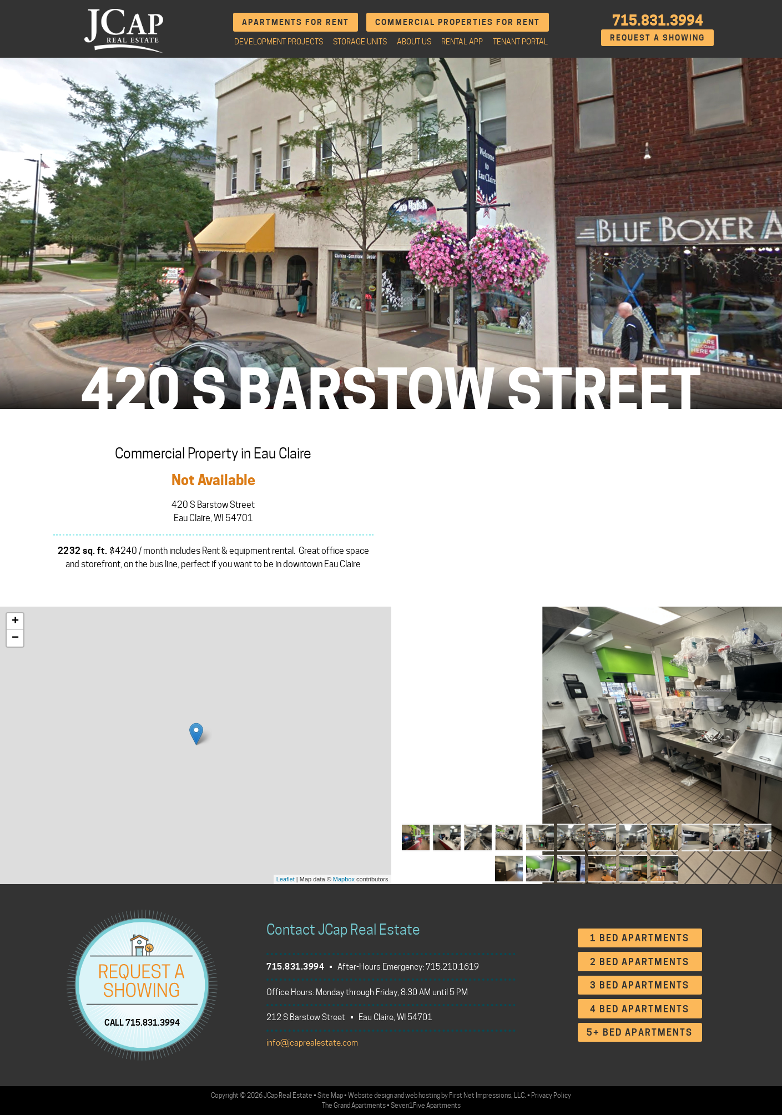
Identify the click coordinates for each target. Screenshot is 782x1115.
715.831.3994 (657, 20)
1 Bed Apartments (639, 938)
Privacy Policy (551, 1095)
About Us (414, 41)
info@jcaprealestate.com (312, 1043)
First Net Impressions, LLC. (487, 1095)
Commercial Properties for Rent (457, 22)
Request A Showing (657, 37)
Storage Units (360, 41)
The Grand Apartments (354, 1105)
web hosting (422, 1095)
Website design (370, 1095)
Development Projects (278, 41)
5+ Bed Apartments (640, 1032)
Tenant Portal (520, 41)
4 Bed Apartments (639, 1009)
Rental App (462, 41)
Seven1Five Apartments (426, 1105)
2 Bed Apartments (639, 962)
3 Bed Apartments (639, 985)
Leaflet (285, 879)
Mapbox (344, 879)
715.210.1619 (452, 967)
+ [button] (15, 621)
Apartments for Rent (295, 22)
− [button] (15, 638)
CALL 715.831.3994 (142, 1022)
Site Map (330, 1095)
